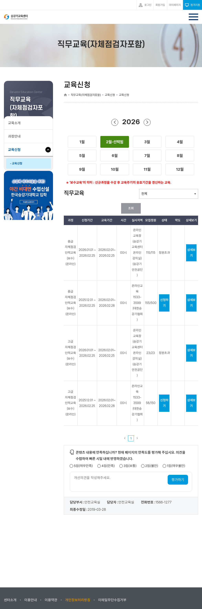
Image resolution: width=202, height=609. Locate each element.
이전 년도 (115, 122)
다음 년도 (147, 122)
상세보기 (191, 252)
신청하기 (164, 302)
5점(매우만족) (83, 465)
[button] (82, 142)
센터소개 (10, 600)
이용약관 (51, 600)
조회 (131, 208)
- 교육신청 (16, 163)
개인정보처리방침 (77, 600)
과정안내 (14, 136)
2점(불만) (151, 465)
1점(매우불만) (176, 465)
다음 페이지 (137, 438)
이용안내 (30, 600)
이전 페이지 (125, 438)
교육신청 (16, 151)
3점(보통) (130, 465)
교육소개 (14, 123)
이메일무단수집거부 (112, 600)
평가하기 (178, 480)
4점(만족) (108, 465)
